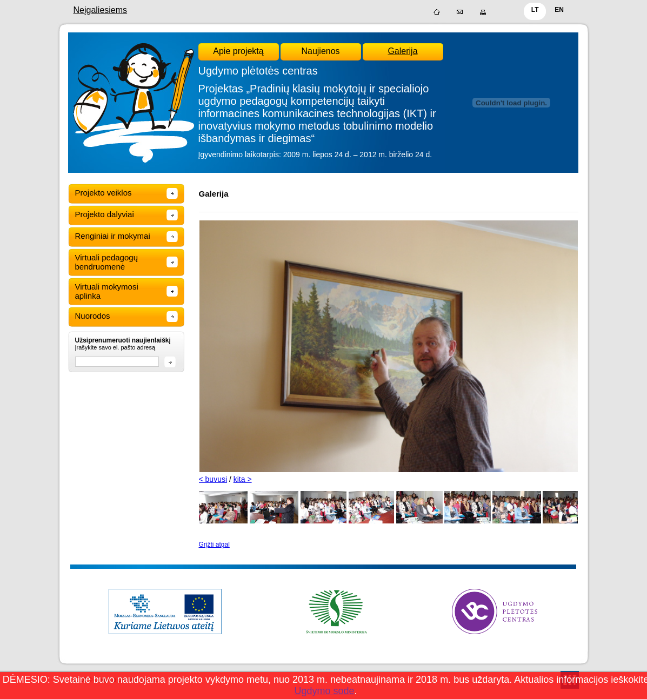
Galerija (402, 51)
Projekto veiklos (103, 192)
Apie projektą (238, 51)
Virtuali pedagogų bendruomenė (106, 262)
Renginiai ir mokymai (112, 235)
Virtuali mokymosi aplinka (106, 291)
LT (535, 10)
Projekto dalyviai (104, 214)
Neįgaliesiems (101, 10)
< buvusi (213, 479)
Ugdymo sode (324, 690)
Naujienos (320, 51)
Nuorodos (92, 315)
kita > (243, 479)
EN (559, 10)
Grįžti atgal (214, 544)
